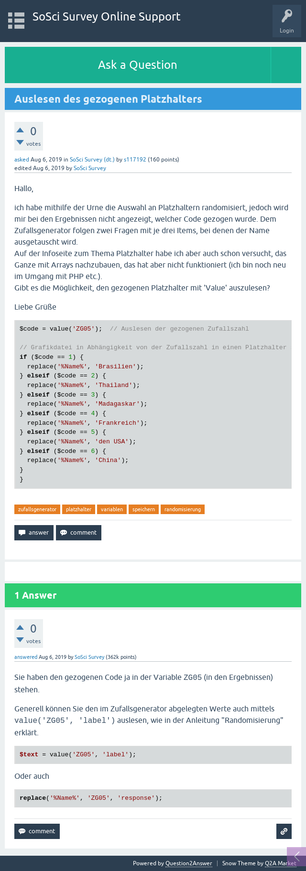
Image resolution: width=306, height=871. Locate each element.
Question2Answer (188, 863)
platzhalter (78, 509)
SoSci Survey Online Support (107, 16)
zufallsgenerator (37, 509)
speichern (143, 509)
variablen (112, 509)
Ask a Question (137, 64)
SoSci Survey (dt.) (92, 159)
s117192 (135, 159)
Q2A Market (280, 863)
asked (21, 159)
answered (25, 657)
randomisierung (182, 509)
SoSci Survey (90, 168)
